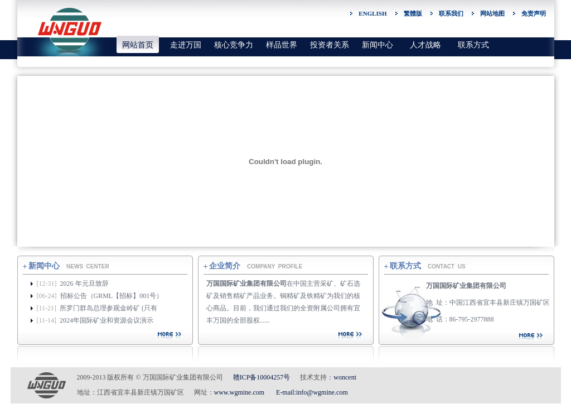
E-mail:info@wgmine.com (312, 392)
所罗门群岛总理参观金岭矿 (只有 (108, 308)
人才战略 (425, 45)
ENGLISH (372, 13)
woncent (344, 377)
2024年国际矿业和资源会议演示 (106, 320)
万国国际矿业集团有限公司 (466, 286)
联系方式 (473, 45)
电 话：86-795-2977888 (460, 319)
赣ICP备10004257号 (262, 377)
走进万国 (185, 45)
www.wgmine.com (239, 392)
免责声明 (533, 13)
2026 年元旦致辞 (84, 283)
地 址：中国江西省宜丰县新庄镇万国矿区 (488, 302)
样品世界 (281, 45)
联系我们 (451, 13)
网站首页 (137, 45)
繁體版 (413, 13)
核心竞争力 (233, 45)
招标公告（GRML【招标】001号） (111, 296)
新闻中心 (377, 45)
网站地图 (492, 13)
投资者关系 (329, 45)
